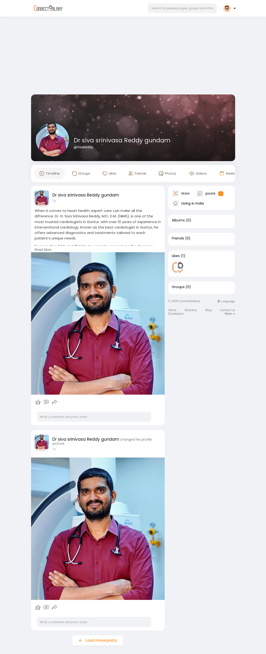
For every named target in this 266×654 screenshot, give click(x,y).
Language (226, 301)
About (172, 310)
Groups (178, 287)
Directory (191, 310)
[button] (182, 8)
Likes (176, 256)
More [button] (230, 313)
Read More (43, 250)
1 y (54, 200)
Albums (178, 220)
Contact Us (227, 310)
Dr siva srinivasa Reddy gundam (122, 140)
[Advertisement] (133, 56)
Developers (176, 313)
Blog (208, 310)
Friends (178, 238)
